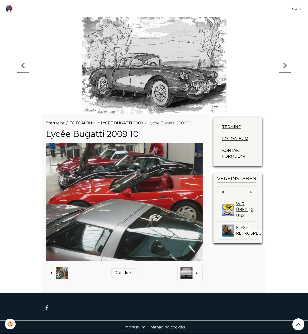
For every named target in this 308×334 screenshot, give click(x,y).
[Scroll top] (298, 324)
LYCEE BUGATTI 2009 (122, 123)
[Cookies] (10, 324)
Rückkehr (124, 272)
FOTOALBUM (83, 123)
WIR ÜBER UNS (237, 210)
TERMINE (231, 127)
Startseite (55, 123)
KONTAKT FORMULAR (233, 153)
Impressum (134, 327)
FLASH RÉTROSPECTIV (240, 231)
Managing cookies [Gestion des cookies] (167, 327)
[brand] (10, 8)
